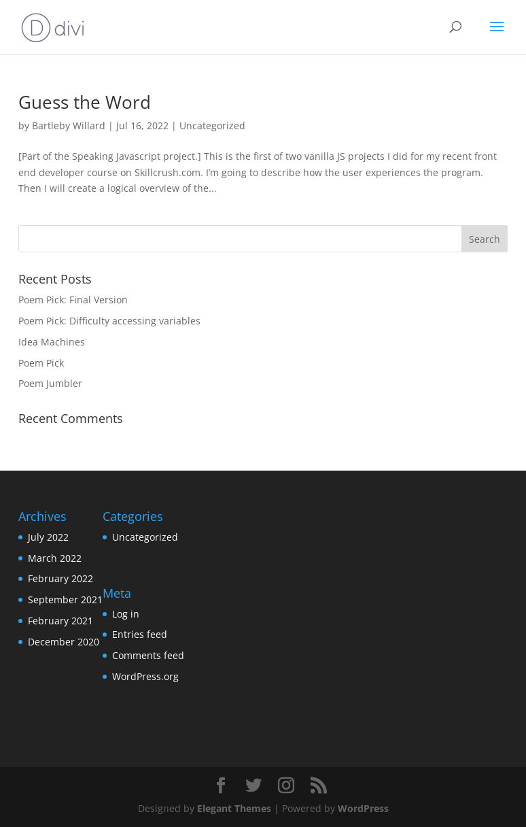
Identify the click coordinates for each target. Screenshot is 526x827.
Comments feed (148, 655)
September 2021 (65, 599)
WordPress (363, 808)
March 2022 (55, 558)
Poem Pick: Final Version (73, 299)
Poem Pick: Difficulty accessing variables (109, 320)
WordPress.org (145, 676)
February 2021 (60, 620)
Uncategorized (212, 125)
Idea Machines (51, 341)
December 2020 (63, 641)
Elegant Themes (234, 808)
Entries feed (139, 634)
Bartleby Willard (68, 125)
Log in (125, 613)
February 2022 (60, 578)
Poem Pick (41, 362)
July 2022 (48, 536)
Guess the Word (84, 102)
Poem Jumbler (50, 383)
